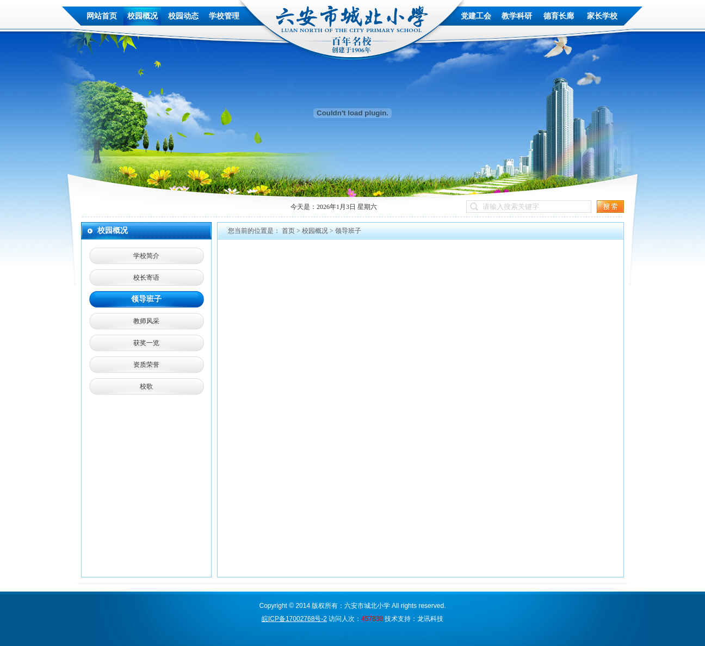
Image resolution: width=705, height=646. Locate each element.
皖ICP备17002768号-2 (294, 619)
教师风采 (146, 321)
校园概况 (142, 16)
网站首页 (101, 16)
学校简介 (146, 256)
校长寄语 (146, 277)
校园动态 (183, 16)
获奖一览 (146, 343)
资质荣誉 (146, 364)
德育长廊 (558, 16)
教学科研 (517, 16)
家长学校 (602, 16)
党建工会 (476, 16)
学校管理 (224, 16)
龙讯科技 (430, 619)
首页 (288, 231)
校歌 (146, 386)
